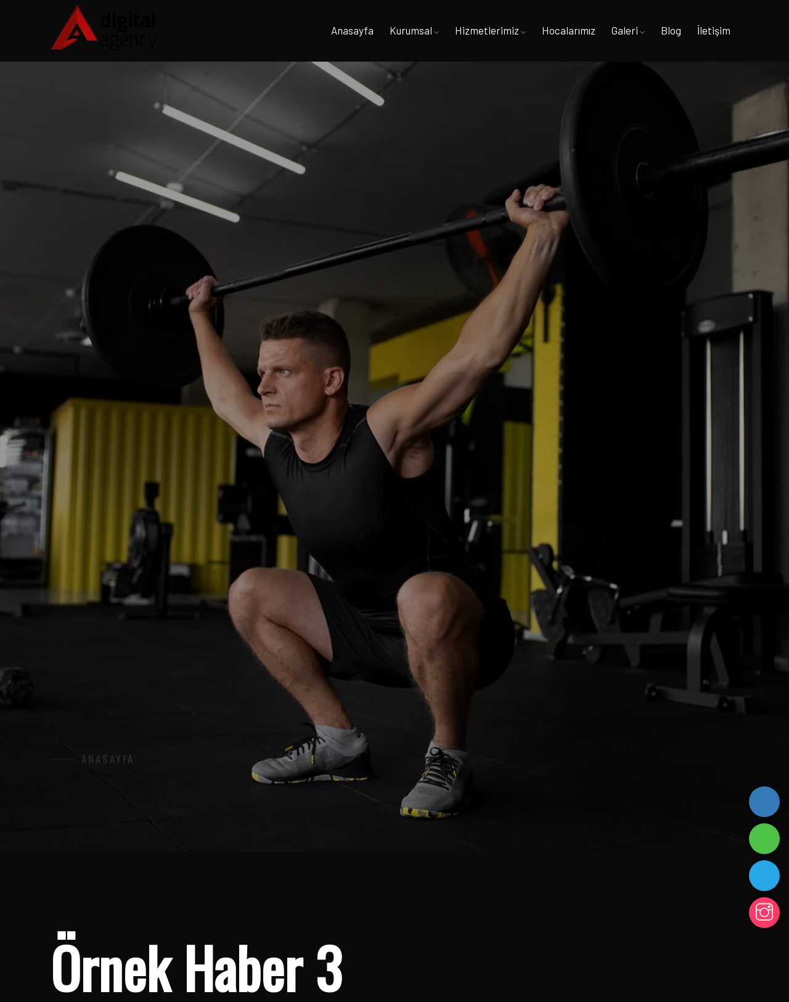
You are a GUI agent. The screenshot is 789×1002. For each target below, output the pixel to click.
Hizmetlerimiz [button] (490, 30)
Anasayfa (352, 30)
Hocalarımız (568, 30)
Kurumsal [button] (414, 30)
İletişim (713, 30)
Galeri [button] (628, 30)
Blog (671, 30)
